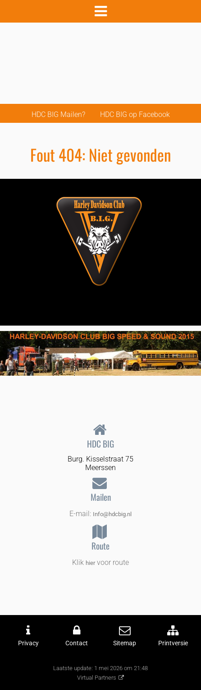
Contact (76, 643)
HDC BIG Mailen (57, 114)
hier (90, 562)
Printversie (173, 643)
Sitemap (124, 643)
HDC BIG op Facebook (135, 114)
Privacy (28, 643)
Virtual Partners (96, 677)
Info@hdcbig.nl (112, 514)
